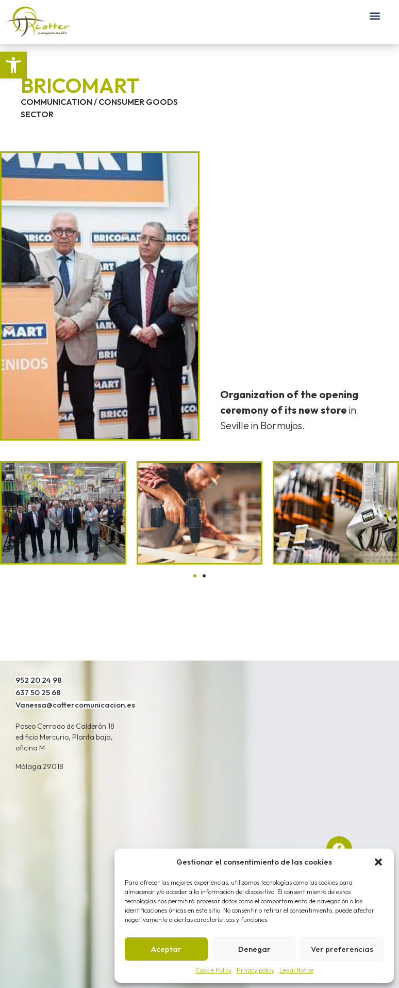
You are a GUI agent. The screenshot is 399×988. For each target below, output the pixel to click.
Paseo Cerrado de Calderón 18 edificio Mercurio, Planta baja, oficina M (64, 737)
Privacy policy (255, 970)
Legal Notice (296, 970)
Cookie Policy (213, 970)
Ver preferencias (342, 949)
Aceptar (166, 949)
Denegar (254, 949)
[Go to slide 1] (194, 575)
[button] (13, 65)
